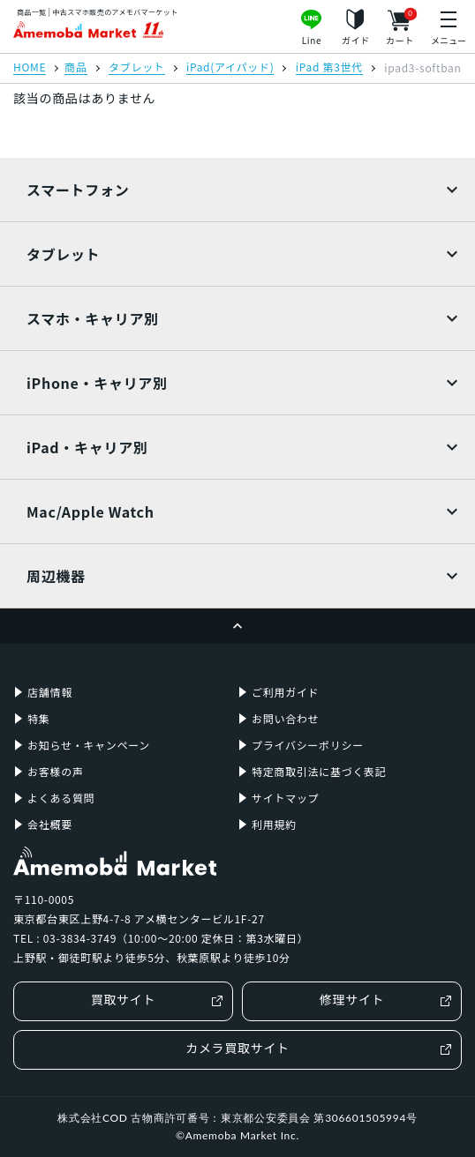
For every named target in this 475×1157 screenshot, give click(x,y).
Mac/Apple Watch (90, 511)
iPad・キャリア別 (87, 447)
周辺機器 (56, 575)
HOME (29, 68)
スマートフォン (77, 189)
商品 (75, 68)
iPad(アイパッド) (230, 68)
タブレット (137, 68)
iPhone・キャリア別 (97, 382)
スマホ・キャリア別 (92, 318)
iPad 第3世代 (329, 68)
